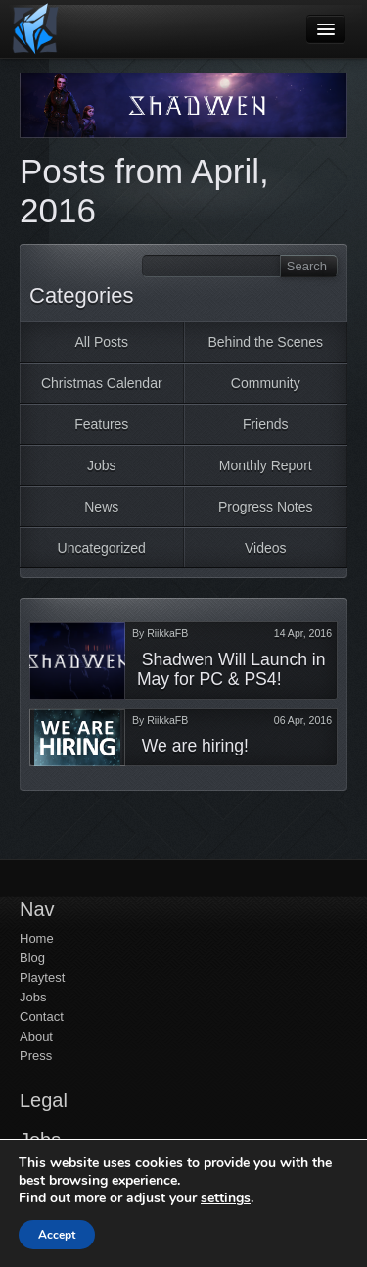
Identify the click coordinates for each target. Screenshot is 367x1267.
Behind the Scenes (265, 342)
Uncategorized (102, 548)
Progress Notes (265, 506)
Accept (56, 1235)
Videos (266, 548)
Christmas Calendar (101, 383)
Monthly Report (265, 465)
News (101, 506)
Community (265, 383)
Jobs (101, 465)
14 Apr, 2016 (303, 633)
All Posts (101, 342)
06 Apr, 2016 (303, 720)
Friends (266, 424)
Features (101, 424)
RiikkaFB (167, 633)
